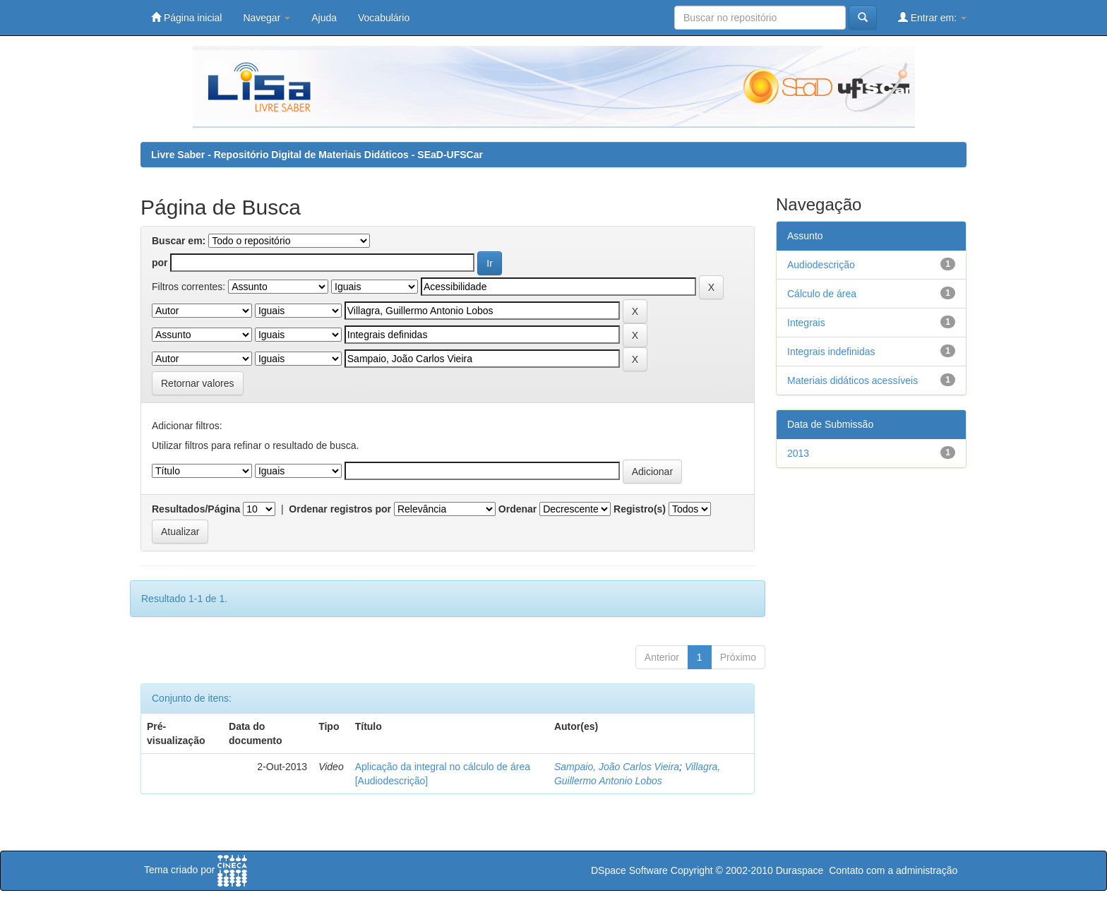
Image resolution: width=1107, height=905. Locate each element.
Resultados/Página (196, 509)
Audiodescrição (821, 264)
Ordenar (517, 509)
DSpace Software (629, 870)
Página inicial (186, 17)
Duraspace (800, 870)
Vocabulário (383, 17)
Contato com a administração (893, 870)
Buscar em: (178, 240)
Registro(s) (640, 509)
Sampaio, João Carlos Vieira (616, 766)
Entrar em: (932, 17)
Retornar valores (197, 383)
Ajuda (324, 17)
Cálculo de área (821, 293)
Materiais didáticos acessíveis (852, 380)
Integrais (806, 322)
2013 (798, 453)
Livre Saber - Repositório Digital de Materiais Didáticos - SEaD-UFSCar (317, 154)
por (160, 262)
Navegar (266, 17)
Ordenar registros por (340, 509)
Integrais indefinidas (831, 351)
